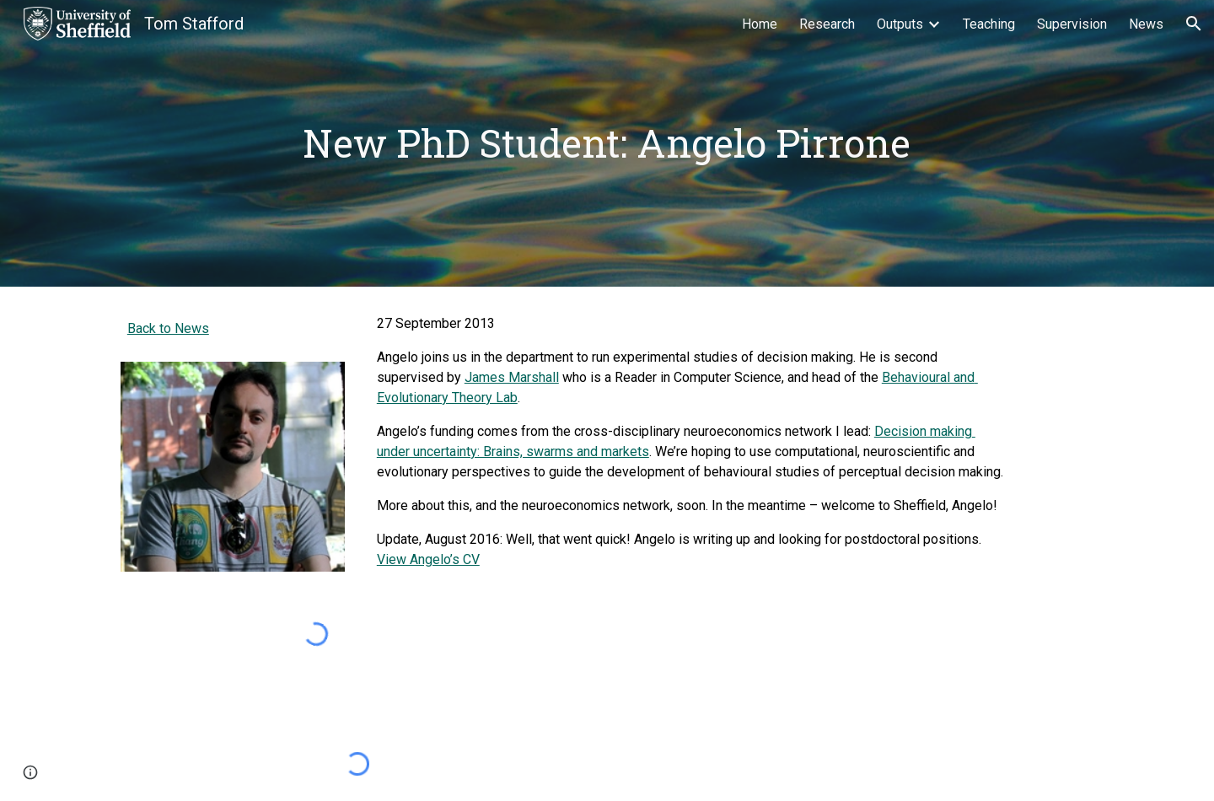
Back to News (168, 328)
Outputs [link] (900, 24)
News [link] (1146, 24)
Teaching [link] (989, 24)
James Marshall (512, 377)
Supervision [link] (1072, 24)
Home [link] (759, 24)
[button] (1194, 23)
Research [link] (827, 24)
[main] (606, 143)
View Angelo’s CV (428, 559)
